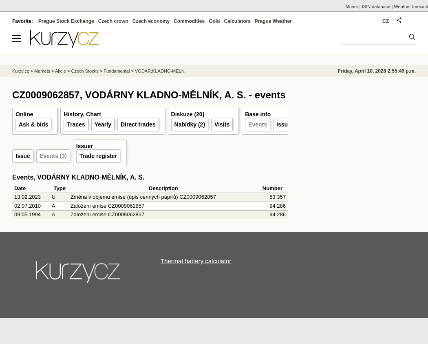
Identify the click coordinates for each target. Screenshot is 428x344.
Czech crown (113, 21)
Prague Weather (273, 21)
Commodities (189, 21)
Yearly (103, 124)
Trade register (98, 156)
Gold (214, 21)
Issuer (284, 124)
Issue (22, 156)
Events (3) (53, 156)
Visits (221, 124)
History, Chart (82, 114)
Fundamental (117, 71)
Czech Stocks (84, 71)
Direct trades (138, 124)
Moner (352, 6)
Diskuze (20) (188, 114)
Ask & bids (33, 124)
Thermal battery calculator (196, 260)
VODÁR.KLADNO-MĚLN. (160, 71)
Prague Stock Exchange (66, 21)
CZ (385, 21)
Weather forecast (411, 6)
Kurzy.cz (20, 71)
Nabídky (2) (189, 124)
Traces (76, 124)
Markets (42, 71)
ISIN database (376, 6)
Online (24, 114)
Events (257, 124)
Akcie (60, 71)
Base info (258, 114)
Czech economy (151, 21)
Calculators (237, 21)
